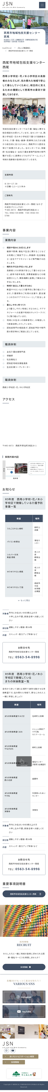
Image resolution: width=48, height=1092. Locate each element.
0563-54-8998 (16, 212)
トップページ (7, 48)
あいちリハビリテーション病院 (21, 1056)
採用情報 (15, 1062)
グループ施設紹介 (24, 48)
